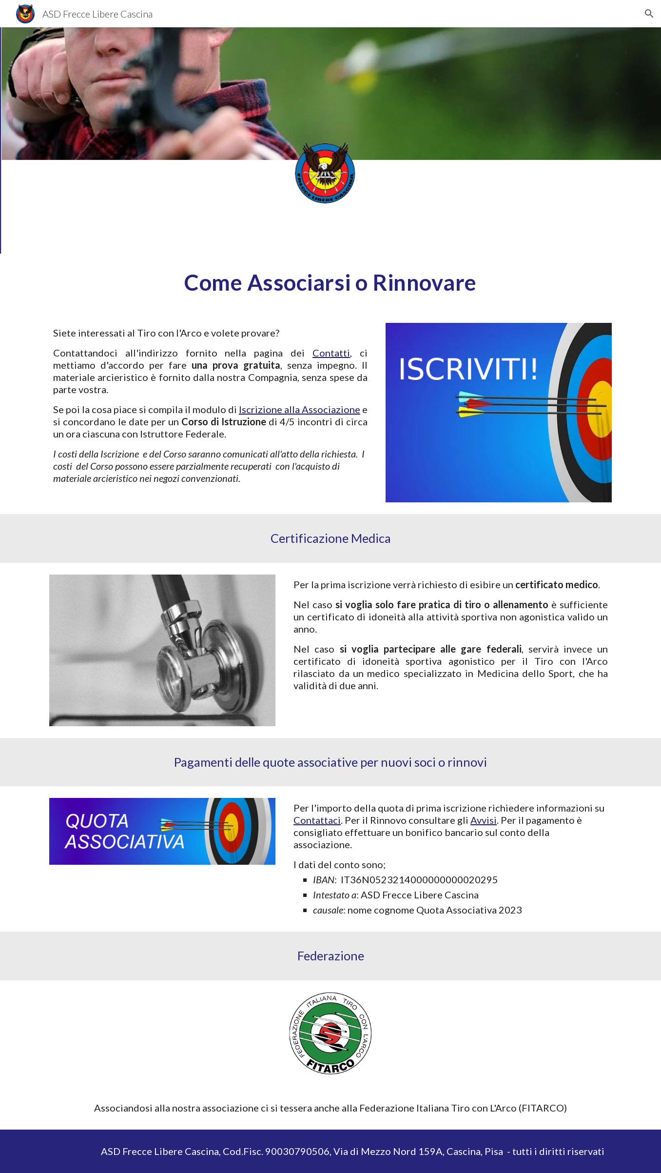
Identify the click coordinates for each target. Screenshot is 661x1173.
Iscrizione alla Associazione (299, 409)
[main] (330, 282)
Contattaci (317, 820)
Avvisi (483, 820)
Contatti (331, 352)
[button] (649, 13)
